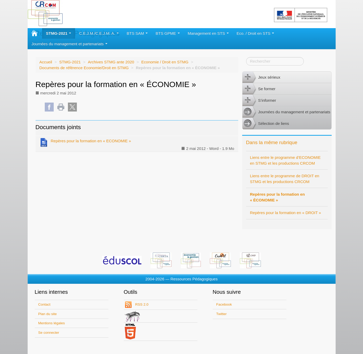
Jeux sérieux (261, 77)
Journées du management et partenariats (70, 44)
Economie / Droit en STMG (164, 62)
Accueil (45, 62)
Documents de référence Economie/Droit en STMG (84, 67)
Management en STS (208, 33)
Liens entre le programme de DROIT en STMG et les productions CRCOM (284, 179)
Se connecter (48, 333)
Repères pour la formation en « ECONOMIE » (85, 142)
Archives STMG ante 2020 (111, 62)
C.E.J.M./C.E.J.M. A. (99, 33)
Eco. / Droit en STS (255, 33)
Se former (259, 89)
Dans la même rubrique (271, 142)
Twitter (221, 314)
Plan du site (47, 314)
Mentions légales (51, 323)
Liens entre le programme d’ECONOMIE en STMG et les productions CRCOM (285, 160)
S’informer (259, 100)
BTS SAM (137, 33)
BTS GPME (168, 33)
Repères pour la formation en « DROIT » (285, 212)
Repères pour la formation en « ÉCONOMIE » (277, 197)
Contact (44, 304)
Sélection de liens (265, 123)
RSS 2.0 (141, 304)
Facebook (224, 304)
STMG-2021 (58, 33)
